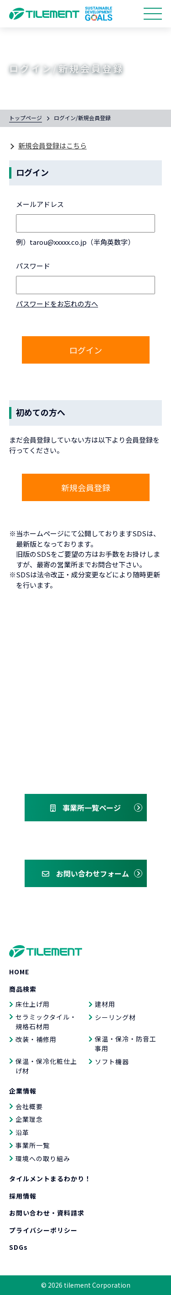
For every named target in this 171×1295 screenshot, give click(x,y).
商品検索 (22, 989)
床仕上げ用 (33, 1004)
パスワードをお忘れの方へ (57, 303)
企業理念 (29, 1119)
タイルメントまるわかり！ (50, 1178)
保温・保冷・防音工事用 (125, 1043)
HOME (19, 971)
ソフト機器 (112, 1061)
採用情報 (22, 1195)
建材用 (105, 1004)
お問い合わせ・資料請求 (46, 1212)
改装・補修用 (36, 1039)
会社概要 (29, 1106)
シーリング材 (115, 1017)
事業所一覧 (33, 1145)
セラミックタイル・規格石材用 (46, 1021)
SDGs (18, 1247)
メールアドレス (40, 204)
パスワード (33, 265)
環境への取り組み (43, 1158)
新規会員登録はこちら (52, 145)
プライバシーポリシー (43, 1230)
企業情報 (22, 1090)
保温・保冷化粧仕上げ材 (46, 1066)
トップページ (25, 118)
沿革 (22, 1132)
